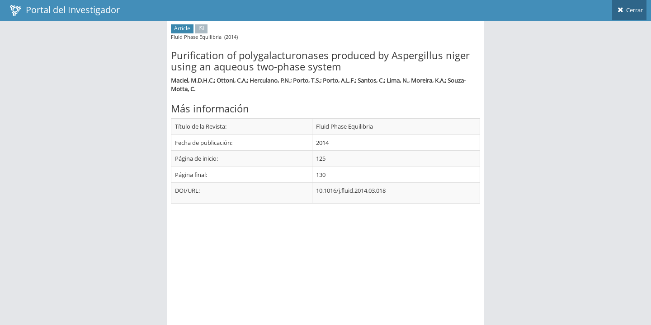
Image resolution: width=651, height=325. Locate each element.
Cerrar (629, 10)
